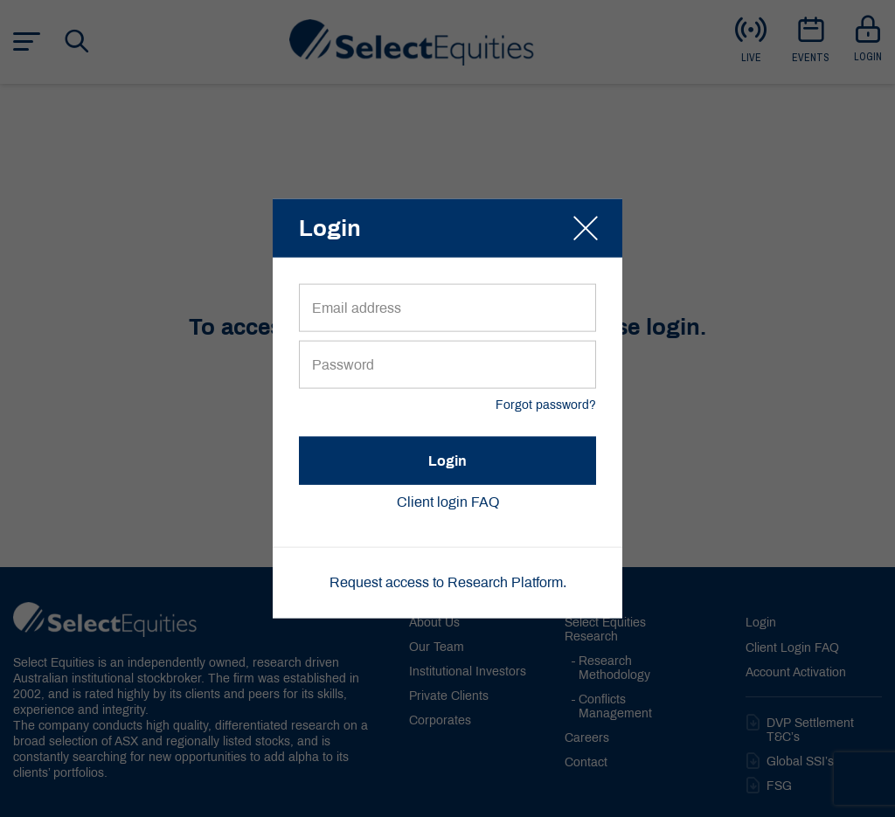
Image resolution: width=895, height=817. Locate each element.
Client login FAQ (448, 502)
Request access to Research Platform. (448, 582)
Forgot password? (546, 406)
